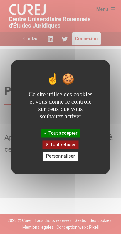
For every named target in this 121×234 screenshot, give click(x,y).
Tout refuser (60, 145)
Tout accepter (61, 133)
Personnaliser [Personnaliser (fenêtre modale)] (60, 156)
